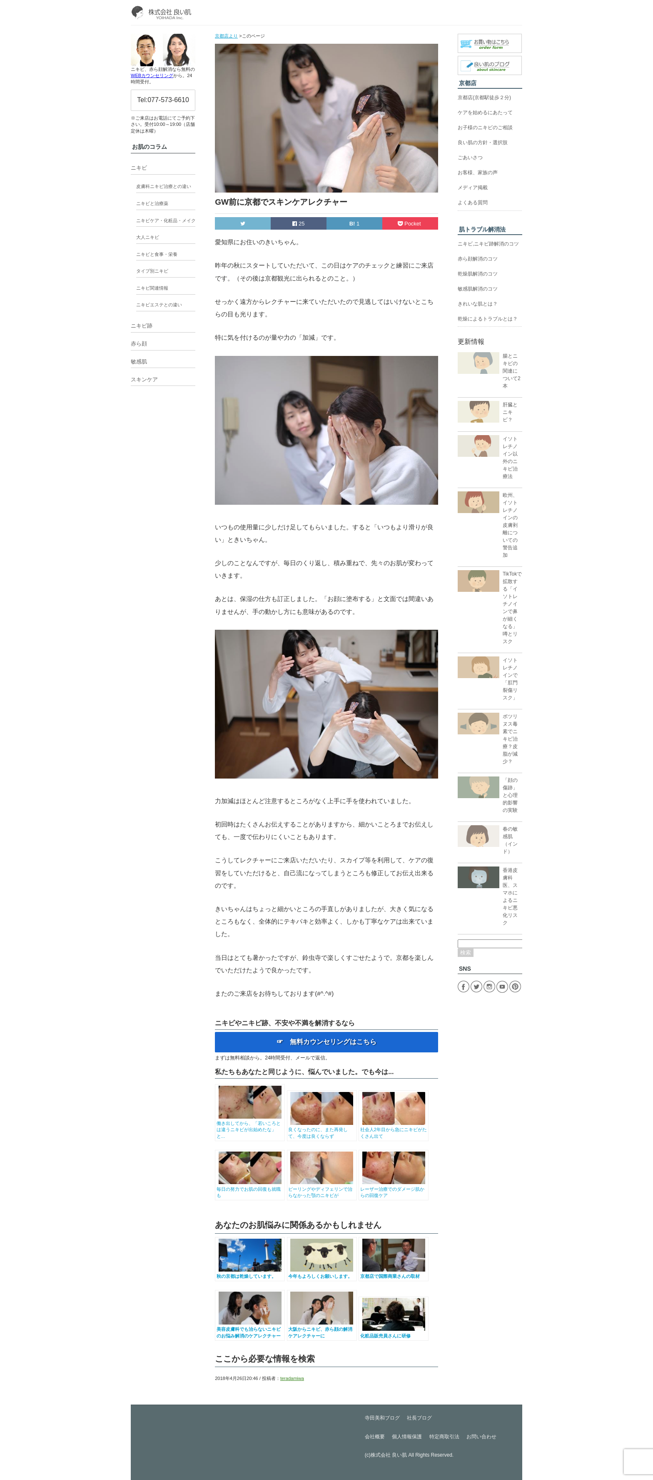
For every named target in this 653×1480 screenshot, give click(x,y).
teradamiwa (292, 1378)
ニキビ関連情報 (152, 287)
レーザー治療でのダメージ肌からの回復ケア (393, 1189)
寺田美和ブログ (382, 1418)
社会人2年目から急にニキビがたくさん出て (393, 1130)
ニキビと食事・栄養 (156, 254)
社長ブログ (419, 1418)
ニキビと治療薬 (152, 203)
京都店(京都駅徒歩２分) (484, 97)
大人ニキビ (147, 237)
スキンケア (144, 379)
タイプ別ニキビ (152, 270)
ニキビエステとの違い (159, 304)
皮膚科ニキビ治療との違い (163, 186)
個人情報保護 (407, 1437)
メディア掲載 (473, 187)
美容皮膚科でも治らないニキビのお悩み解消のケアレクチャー (250, 1329)
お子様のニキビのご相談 (485, 127)
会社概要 (375, 1437)
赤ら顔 (139, 344)
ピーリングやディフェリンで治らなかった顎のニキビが (321, 1189)
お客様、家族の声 (478, 172)
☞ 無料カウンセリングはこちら (326, 1041)
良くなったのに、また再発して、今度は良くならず (321, 1130)
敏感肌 (139, 361)
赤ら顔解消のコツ (478, 259)
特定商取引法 (444, 1437)
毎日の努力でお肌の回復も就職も (250, 1189)
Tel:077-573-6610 (163, 99)
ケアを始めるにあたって (485, 112)
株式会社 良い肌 (389, 1455)
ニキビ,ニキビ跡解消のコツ (488, 244)
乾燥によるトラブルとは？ (488, 319)
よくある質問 (473, 202)
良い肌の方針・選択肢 (483, 142)
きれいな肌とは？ (478, 304)
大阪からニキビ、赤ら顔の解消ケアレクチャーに (321, 1329)
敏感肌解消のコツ (478, 289)
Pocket (410, 223)
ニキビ (139, 168)
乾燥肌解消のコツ (478, 274)
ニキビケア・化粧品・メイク (166, 220)
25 (298, 223)
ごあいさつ (470, 157)
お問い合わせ (481, 1437)
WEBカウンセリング (152, 75)
